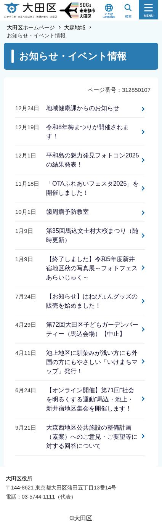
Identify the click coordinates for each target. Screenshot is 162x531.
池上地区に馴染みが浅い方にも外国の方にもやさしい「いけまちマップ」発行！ (92, 362)
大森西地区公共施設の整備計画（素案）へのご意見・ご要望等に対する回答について (92, 436)
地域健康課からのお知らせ (82, 108)
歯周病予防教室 (67, 212)
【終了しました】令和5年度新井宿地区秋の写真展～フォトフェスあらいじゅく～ (92, 268)
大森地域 (74, 27)
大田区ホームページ (31, 27)
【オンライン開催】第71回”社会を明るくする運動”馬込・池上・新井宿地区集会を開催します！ (90, 399)
